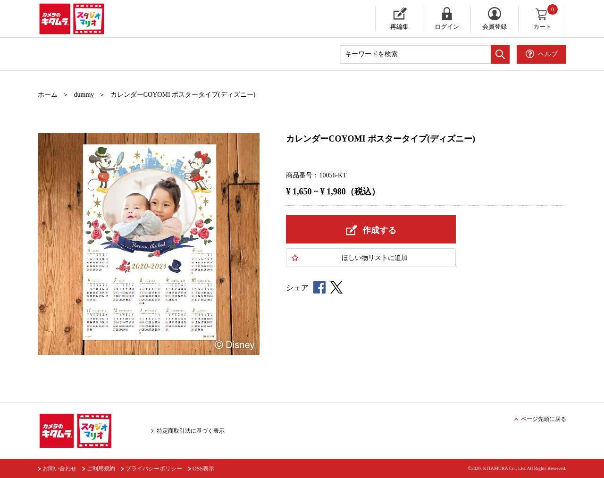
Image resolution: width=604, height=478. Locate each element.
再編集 (399, 26)
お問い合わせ (59, 468)
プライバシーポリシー (154, 468)
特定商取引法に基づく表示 (191, 431)
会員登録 (494, 26)
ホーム (48, 94)
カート (546, 18)
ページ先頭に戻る (543, 419)
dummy (84, 94)
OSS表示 (203, 468)
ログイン (447, 26)
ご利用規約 (101, 468)
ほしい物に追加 (375, 257)
